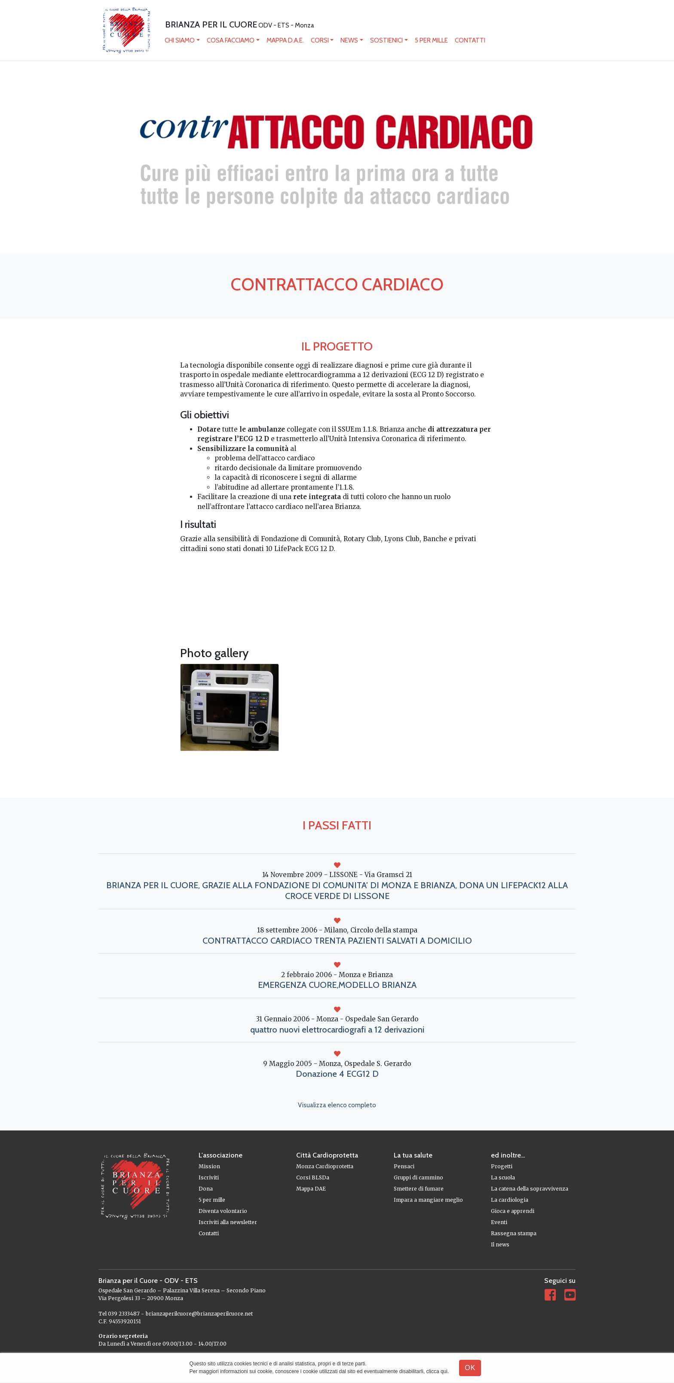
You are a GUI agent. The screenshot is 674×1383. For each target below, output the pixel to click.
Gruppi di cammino (418, 1177)
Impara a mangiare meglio (428, 1200)
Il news (500, 1244)
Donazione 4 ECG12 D (337, 1074)
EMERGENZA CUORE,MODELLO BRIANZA (337, 985)
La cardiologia (509, 1200)
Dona (206, 1188)
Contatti (470, 40)
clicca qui (436, 1371)
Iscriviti (209, 1177)
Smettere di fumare (419, 1188)
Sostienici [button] (386, 40)
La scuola (503, 1177)
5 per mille (431, 40)
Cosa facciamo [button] (230, 40)
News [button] (349, 40)
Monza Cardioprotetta (324, 1166)
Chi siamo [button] (180, 40)
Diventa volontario (223, 1211)
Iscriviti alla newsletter (228, 1222)
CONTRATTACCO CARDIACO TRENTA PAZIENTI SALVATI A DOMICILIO (337, 940)
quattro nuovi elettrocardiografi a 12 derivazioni (337, 1029)
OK (470, 1367)
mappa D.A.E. (285, 40)
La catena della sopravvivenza (529, 1188)
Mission (209, 1166)
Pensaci (404, 1166)
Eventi (499, 1222)
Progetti (501, 1166)
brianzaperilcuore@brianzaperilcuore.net (199, 1313)
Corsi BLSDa (312, 1177)
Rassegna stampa (513, 1233)
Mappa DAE (311, 1188)
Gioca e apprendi (512, 1211)
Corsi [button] (320, 40)
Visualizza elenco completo (337, 1105)
